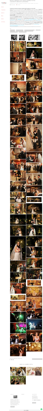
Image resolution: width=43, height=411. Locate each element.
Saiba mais (12, 406)
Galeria (2, 12)
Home (2, 6)
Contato (34, 402)
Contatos (3, 21)
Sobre (2, 18)
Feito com (26, 410)
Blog (2, 15)
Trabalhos (3, 9)
